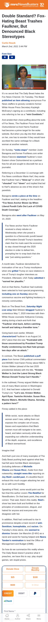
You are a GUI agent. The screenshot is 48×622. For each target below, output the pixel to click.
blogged (30, 310)
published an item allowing (16, 100)
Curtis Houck (8, 43)
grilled (15, 271)
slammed (21, 157)
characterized (9, 336)
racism (34, 526)
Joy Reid (6, 477)
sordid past (19, 477)
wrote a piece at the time (24, 196)
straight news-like (23, 473)
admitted (38, 278)
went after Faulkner (26, 215)
